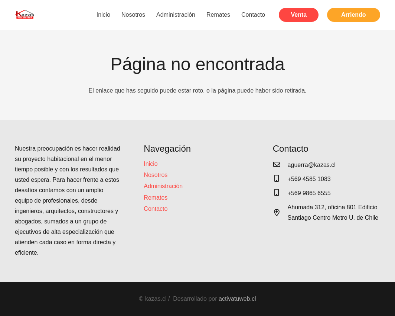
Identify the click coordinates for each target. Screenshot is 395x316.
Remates (155, 197)
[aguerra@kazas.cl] (280, 165)
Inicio (150, 164)
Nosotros (155, 175)
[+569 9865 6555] (280, 193)
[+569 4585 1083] (280, 179)
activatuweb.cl (237, 299)
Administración (163, 186)
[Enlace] (25, 14)
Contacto (155, 209)
